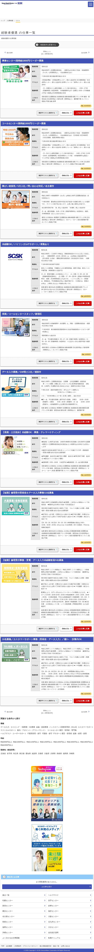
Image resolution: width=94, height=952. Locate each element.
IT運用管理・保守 (34, 733)
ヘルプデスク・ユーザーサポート (13, 733)
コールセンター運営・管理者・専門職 (61, 730)
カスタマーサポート (85, 727)
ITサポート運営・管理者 (62, 733)
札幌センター (7, 900)
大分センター (53, 927)
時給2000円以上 (7, 745)
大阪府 (46, 753)
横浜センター (7, 911)
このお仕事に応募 (82, 113)
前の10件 (10, 53)
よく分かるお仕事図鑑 (11, 938)
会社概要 (9, 946)
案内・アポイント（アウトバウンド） (31, 730)
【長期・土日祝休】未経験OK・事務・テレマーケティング (31, 432)
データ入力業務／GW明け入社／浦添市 (21, 372)
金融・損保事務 (42, 727)
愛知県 (28, 753)
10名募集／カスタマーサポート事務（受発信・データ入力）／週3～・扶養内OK (42, 639)
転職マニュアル (54, 938)
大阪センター (53, 916)
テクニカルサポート (8, 730)
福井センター (53, 911)
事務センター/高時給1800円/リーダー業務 (22, 60)
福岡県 (65, 753)
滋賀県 (34, 753)
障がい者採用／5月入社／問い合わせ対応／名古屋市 (28, 186)
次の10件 (84, 53)
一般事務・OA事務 (28, 727)
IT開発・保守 (47, 733)
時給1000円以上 (19, 742)
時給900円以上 (6, 742)
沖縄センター (7, 932)
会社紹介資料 (53, 932)
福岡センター (7, 927)
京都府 (40, 753)
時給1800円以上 (86, 742)
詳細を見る (65, 113)
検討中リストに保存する (47, 113)
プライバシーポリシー (30, 946)
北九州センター (54, 922)
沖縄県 (71, 753)
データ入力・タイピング (10, 727)
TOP (2, 946)
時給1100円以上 (33, 742)
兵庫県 (53, 753)
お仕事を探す (47, 887)
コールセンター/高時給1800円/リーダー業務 (24, 123)
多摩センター (53, 906)
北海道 (3, 753)
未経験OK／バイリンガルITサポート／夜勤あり (25, 244)
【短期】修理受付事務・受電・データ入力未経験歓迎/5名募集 (32, 560)
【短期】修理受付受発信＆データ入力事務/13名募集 (28, 493)
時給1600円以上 (73, 742)
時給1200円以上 (46, 742)
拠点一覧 (5, 895)
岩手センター (53, 900)
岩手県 (9, 753)
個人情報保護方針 (45, 946)
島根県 (59, 753)
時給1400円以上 (59, 742)
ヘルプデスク (53, 895)
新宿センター (7, 906)
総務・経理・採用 (80, 733)
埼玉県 (15, 753)
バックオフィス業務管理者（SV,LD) (63, 727)
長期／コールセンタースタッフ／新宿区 (22, 314)
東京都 (21, 753)
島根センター (7, 922)
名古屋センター (8, 916)
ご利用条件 (17, 946)
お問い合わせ (65, 946)
